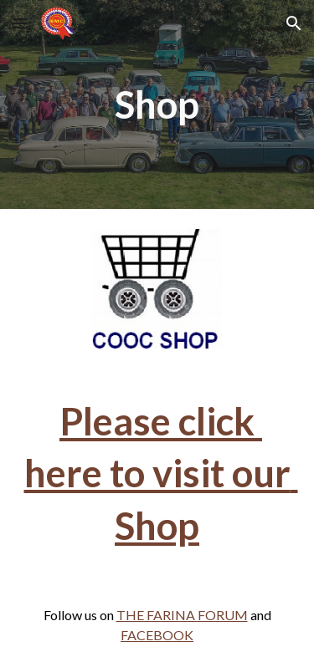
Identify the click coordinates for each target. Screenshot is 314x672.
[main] (157, 105)
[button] (20, 23)
